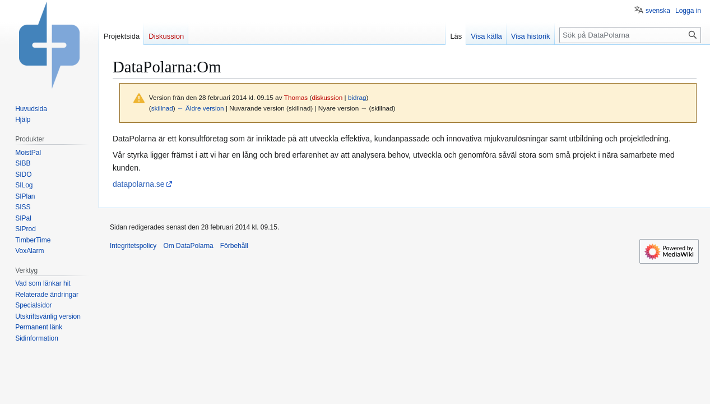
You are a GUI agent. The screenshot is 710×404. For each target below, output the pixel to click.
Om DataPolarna (188, 246)
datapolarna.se (139, 184)
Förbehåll (234, 246)
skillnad (162, 108)
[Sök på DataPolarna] (630, 35)
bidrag (357, 97)
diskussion (327, 97)
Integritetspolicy (133, 246)
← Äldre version (200, 108)
